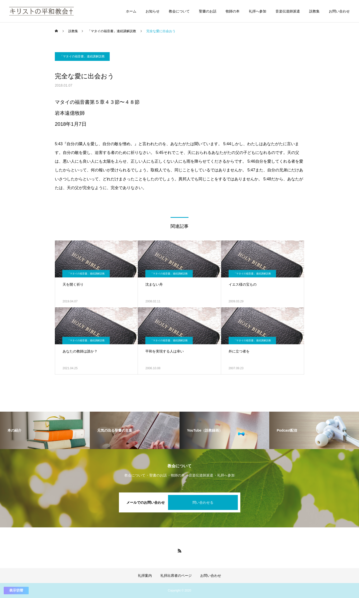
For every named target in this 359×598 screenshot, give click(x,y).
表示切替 (16, 590)
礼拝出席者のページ (176, 576)
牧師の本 (233, 11)
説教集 (314, 11)
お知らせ (153, 11)
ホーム (131, 11)
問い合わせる (202, 502)
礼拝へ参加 (257, 11)
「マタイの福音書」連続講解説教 (82, 56)
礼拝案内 (145, 576)
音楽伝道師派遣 (287, 11)
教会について (179, 11)
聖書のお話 (207, 11)
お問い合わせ (339, 11)
